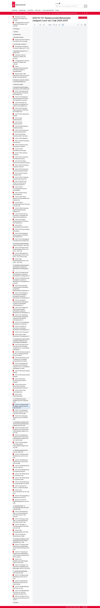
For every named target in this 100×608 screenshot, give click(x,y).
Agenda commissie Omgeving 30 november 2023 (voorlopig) (21, 40)
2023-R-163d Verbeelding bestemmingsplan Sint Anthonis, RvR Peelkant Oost (20, 235)
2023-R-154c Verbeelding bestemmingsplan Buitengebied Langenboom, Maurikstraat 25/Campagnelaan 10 (20, 317)
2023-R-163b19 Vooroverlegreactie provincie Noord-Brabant (20, 188)
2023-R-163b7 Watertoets (20, 138)
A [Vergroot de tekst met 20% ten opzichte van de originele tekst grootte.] (84, 13)
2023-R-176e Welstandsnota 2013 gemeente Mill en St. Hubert (21, 482)
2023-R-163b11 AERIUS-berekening (20, 153)
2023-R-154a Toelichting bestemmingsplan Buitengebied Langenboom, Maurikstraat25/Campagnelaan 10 (21, 288)
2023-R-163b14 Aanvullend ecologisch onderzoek (21, 166)
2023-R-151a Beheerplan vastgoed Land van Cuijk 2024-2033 (20, 417)
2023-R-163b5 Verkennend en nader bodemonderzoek (20, 131)
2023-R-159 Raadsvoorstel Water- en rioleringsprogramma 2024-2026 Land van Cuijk (20, 520)
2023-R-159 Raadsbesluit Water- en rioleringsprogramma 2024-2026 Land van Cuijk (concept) (20, 514)
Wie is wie (37, 10)
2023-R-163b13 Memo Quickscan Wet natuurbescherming (21, 161)
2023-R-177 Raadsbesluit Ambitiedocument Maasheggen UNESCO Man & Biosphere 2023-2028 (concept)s (21, 554)
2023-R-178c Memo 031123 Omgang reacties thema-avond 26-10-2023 (21, 598)
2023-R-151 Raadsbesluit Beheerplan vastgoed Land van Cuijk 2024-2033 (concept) (20, 412)
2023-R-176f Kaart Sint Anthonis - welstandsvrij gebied (20, 486)
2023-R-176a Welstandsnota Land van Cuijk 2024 (21, 466)
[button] (85, 6)
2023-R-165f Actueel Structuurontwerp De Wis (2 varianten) (19, 380)
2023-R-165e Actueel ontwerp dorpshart (21, 375)
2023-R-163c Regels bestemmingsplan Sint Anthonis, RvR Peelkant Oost (20, 221)
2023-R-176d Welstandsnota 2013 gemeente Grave (21, 478)
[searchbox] (69, 6)
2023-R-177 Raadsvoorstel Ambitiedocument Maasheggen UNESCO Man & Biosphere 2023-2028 (21, 547)
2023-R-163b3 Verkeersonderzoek (17, 123)
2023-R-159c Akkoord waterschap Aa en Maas (19, 535)
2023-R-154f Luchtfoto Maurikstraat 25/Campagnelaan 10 (21, 335)
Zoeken (57, 3)
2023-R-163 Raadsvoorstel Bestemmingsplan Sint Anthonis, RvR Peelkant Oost (21, 93)
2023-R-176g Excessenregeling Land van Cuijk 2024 (21, 491)
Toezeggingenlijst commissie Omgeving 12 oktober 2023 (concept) (21, 62)
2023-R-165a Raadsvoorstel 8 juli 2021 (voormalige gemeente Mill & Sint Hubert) (21, 353)
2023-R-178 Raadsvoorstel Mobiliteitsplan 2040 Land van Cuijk (20, 577)
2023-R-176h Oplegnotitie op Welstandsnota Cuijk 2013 (21, 496)
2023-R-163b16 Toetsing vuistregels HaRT (20, 174)
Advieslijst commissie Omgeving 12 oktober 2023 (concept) (19, 56)
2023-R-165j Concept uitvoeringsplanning (19, 391)
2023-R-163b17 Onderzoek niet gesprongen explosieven (20, 178)
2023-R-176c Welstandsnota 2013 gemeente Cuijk (21, 474)
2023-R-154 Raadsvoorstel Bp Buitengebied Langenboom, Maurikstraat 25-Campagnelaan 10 (21, 274)
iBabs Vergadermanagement (73, 607)
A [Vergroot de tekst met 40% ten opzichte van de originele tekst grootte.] (86, 13)
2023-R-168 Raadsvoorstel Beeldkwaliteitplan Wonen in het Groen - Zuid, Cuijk (20, 249)
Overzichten (30, 10)
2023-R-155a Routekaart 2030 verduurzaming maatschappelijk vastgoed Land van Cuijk (20, 445)
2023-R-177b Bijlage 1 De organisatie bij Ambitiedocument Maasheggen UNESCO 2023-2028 (21, 566)
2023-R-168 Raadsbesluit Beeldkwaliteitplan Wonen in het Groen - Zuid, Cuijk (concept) (20, 255)
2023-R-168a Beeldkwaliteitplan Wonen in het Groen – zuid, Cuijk (20, 260)
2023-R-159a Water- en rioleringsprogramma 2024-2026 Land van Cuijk (20, 526)
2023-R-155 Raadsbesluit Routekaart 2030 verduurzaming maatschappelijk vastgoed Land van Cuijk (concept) (20, 438)
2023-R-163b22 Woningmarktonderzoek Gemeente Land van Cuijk (21, 204)
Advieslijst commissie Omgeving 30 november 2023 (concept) (20, 18)
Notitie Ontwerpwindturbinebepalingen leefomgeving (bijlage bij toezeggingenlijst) (20, 69)
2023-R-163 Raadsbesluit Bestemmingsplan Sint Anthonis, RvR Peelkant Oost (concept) (21, 98)
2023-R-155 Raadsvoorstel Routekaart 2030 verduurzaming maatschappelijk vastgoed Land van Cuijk (20, 430)
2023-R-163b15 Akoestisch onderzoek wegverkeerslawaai (20, 170)
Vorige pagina (83, 17)
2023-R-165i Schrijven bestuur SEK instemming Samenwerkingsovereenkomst (20, 386)
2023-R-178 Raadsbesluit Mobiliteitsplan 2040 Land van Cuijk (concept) (20, 582)
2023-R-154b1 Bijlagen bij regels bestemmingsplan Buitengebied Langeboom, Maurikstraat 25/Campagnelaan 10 (21, 310)
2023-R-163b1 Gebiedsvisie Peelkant (21, 114)
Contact (57, 10)
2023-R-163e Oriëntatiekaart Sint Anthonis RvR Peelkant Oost (21, 240)
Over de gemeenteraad (48, 10)
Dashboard (14, 10)
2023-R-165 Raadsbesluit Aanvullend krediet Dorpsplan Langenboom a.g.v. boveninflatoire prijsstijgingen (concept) (21, 366)
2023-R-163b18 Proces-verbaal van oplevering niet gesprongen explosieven (20, 183)
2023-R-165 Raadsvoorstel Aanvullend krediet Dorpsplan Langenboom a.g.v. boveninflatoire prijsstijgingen (21, 347)
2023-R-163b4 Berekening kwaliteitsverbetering (20, 127)
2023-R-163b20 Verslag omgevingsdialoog (20, 193)
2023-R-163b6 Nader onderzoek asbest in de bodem (20, 135)
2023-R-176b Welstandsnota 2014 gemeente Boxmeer (21, 470)
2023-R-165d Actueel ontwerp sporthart (21, 371)
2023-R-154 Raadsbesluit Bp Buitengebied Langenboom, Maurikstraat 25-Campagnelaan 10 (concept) (21, 281)
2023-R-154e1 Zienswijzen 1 (21, 332)
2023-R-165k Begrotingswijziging (17, 395)
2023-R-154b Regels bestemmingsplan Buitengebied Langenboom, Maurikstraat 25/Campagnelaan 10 (20, 303)
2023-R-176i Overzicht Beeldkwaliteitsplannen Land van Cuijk (21, 501)
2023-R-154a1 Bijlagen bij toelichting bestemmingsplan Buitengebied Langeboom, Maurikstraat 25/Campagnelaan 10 (21, 295)
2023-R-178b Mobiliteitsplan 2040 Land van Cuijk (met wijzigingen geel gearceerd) (21, 592)
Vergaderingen (22, 10)
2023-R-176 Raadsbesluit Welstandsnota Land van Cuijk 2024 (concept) (20, 461)
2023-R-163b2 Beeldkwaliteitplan (17, 119)
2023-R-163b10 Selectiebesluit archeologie (19, 149)
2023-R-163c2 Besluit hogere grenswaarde (21, 230)
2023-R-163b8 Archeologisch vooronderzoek (21, 141)
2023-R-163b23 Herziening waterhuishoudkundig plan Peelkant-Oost (20, 210)
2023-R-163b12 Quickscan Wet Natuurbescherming (20, 157)
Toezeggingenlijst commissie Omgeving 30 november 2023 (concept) (21, 24)
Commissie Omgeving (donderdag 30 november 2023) (40, 13)
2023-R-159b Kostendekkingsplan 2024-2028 (20, 531)
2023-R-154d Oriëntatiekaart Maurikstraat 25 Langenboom (21, 323)
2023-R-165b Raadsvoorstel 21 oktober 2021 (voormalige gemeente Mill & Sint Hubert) (21, 359)
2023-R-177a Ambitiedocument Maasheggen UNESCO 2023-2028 (20, 561)
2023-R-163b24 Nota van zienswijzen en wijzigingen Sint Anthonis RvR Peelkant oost (20, 215)
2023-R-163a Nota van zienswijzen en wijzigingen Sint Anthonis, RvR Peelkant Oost (20, 104)
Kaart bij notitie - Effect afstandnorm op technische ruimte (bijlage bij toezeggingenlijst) (21, 75)
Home (21, 13)
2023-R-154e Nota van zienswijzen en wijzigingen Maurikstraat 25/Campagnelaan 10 (21, 328)
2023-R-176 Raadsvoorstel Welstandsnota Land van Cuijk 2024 (20, 456)
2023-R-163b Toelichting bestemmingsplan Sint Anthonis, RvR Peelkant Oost (20, 110)
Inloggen (84, 607)
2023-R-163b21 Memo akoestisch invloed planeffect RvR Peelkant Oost (21, 198)
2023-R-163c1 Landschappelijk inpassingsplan (20, 226)
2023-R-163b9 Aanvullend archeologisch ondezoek (20, 145)
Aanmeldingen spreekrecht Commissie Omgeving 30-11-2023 (21, 47)
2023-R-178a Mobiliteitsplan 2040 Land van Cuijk (21, 587)
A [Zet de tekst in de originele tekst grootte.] (82, 13)
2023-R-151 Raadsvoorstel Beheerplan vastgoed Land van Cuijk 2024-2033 (20, 406)
